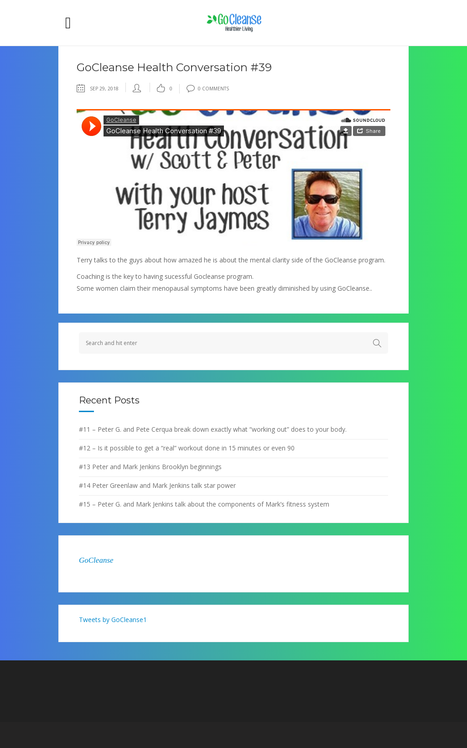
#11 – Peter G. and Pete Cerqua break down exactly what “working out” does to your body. (213, 429)
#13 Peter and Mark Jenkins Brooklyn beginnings (150, 466)
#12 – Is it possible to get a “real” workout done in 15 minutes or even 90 (187, 448)
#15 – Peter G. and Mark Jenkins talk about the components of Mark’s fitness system (204, 504)
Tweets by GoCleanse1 (113, 619)
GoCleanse (96, 560)
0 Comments (208, 88)
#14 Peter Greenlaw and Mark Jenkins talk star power (157, 485)
